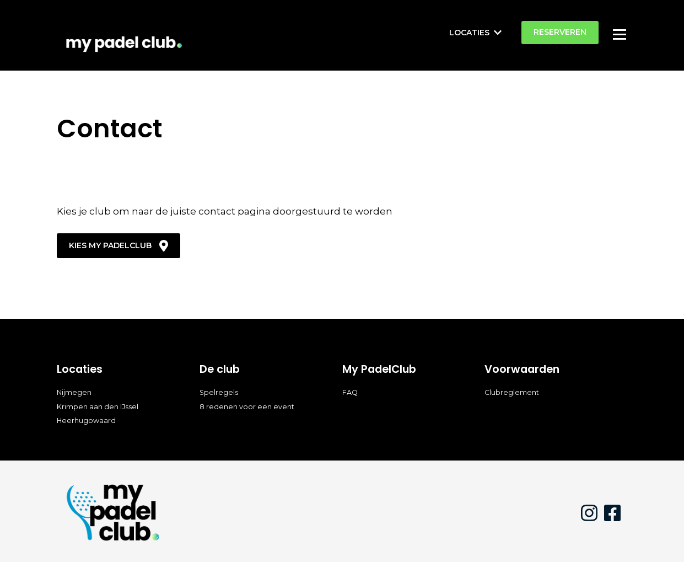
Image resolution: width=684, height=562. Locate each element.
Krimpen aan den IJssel (97, 407)
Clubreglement (511, 392)
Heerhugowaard (86, 420)
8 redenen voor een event (247, 407)
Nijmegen (74, 392)
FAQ (350, 392)
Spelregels (219, 392)
